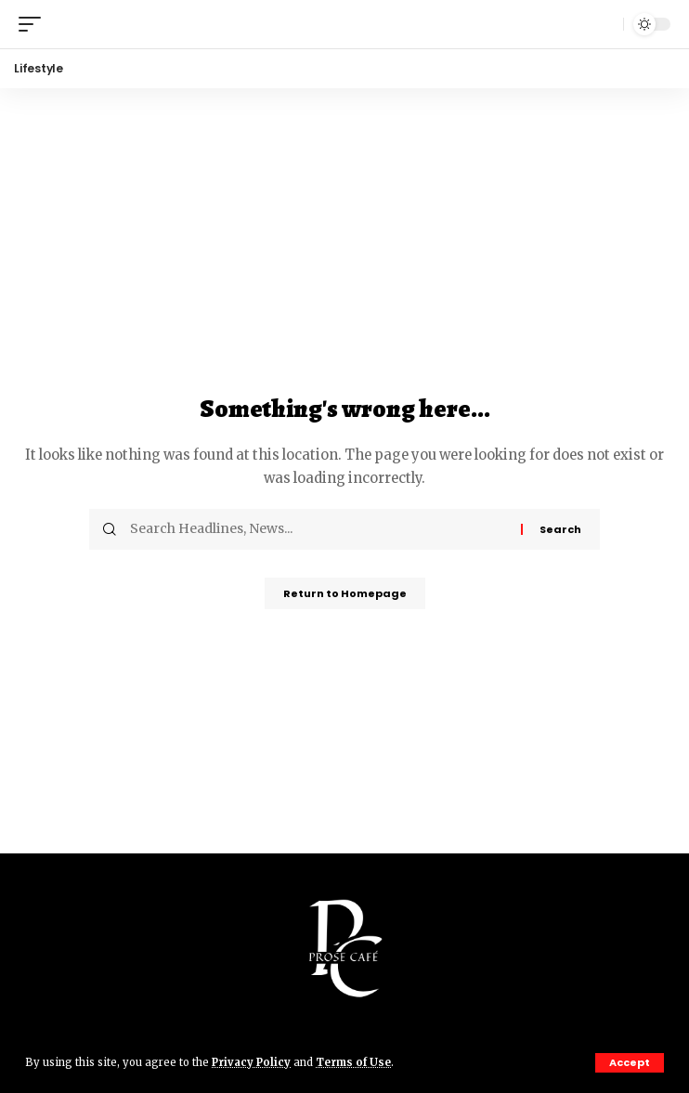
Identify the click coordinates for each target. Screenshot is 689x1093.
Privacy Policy (251, 1062)
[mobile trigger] (34, 24)
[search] (604, 24)
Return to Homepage (345, 593)
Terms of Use (353, 1062)
